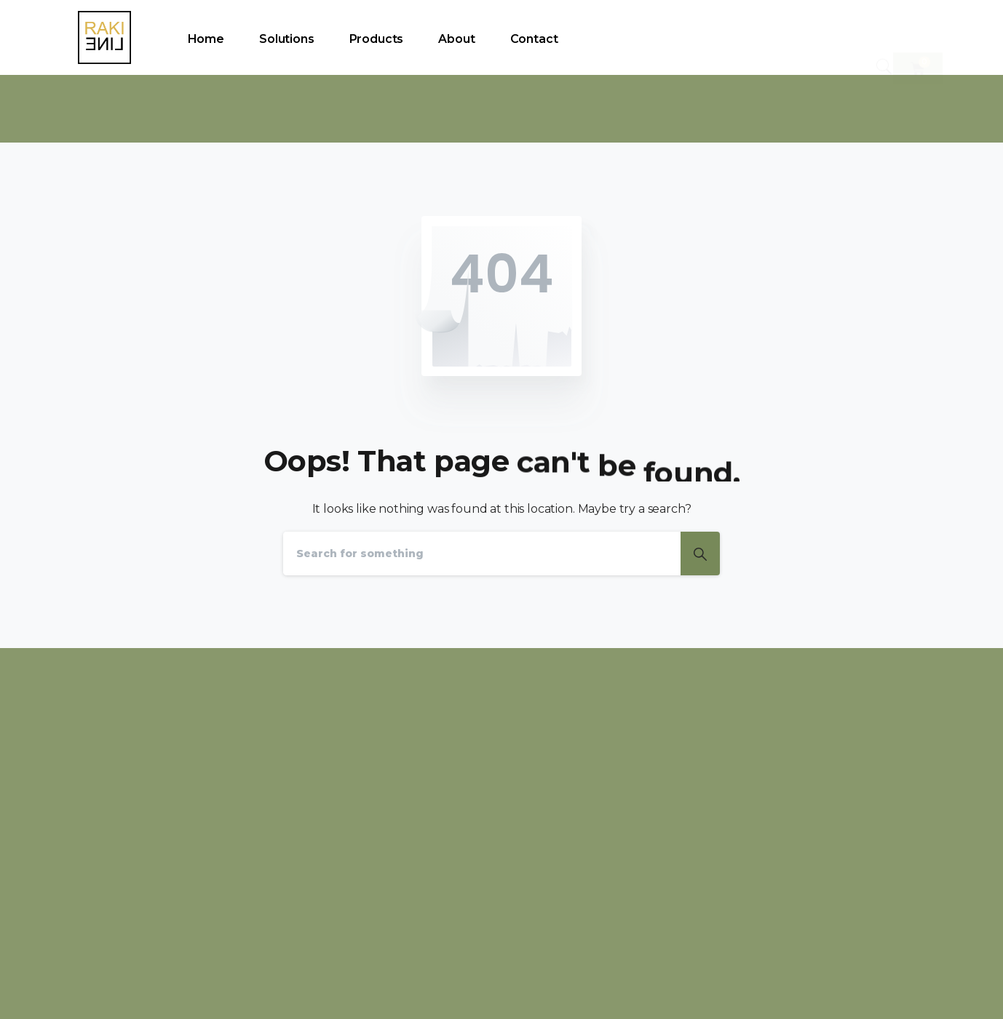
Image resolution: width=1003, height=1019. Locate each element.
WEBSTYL (920, 989)
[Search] (482, 553)
